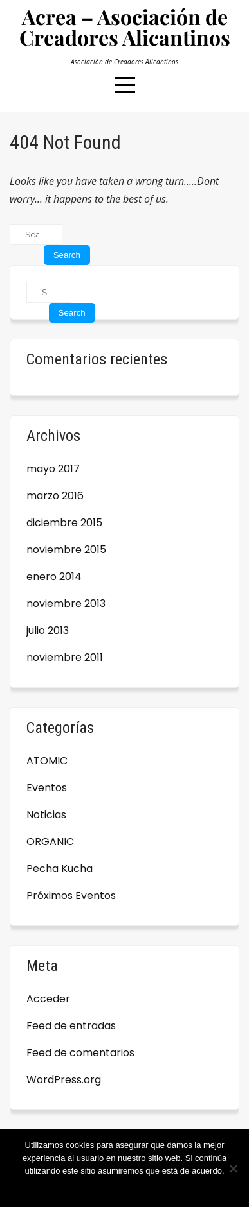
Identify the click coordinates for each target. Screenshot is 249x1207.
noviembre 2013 (66, 603)
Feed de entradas (71, 1025)
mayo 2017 (53, 468)
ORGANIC (50, 841)
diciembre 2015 (64, 522)
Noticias (46, 814)
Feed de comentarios (80, 1052)
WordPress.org (63, 1079)
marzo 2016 (55, 495)
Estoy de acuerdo (103, 1187)
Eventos (46, 787)
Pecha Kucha (59, 868)
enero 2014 (54, 576)
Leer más (160, 1187)
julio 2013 (47, 630)
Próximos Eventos (71, 895)
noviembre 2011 (64, 657)
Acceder (48, 998)
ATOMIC (47, 760)
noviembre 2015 (66, 549)
